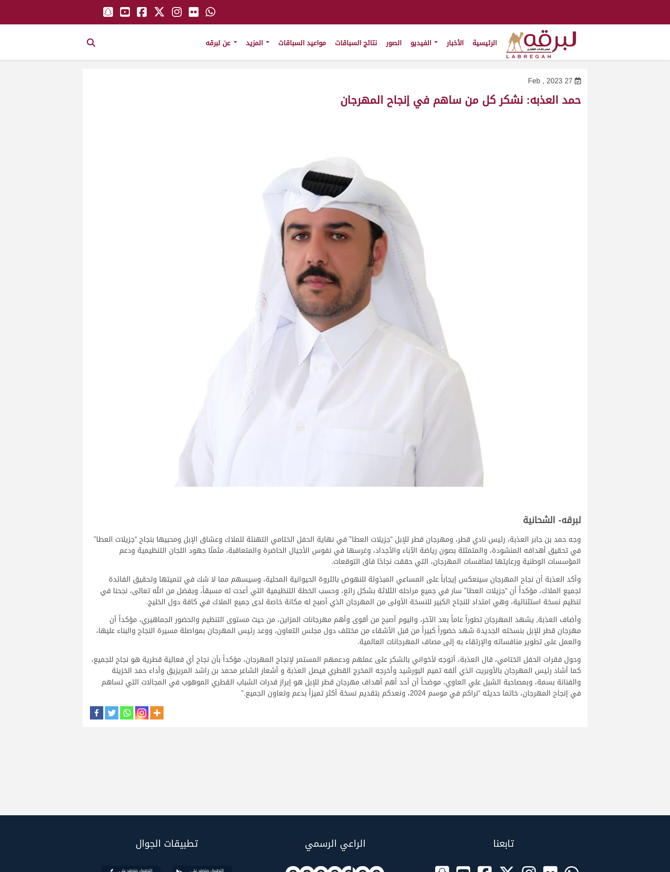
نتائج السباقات (356, 43)
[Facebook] (96, 712)
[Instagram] (141, 712)
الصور (393, 43)
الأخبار (455, 43)
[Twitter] (111, 712)
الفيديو (424, 43)
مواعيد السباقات (302, 43)
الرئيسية (484, 43)
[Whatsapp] (126, 712)
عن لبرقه (221, 43)
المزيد (257, 43)
